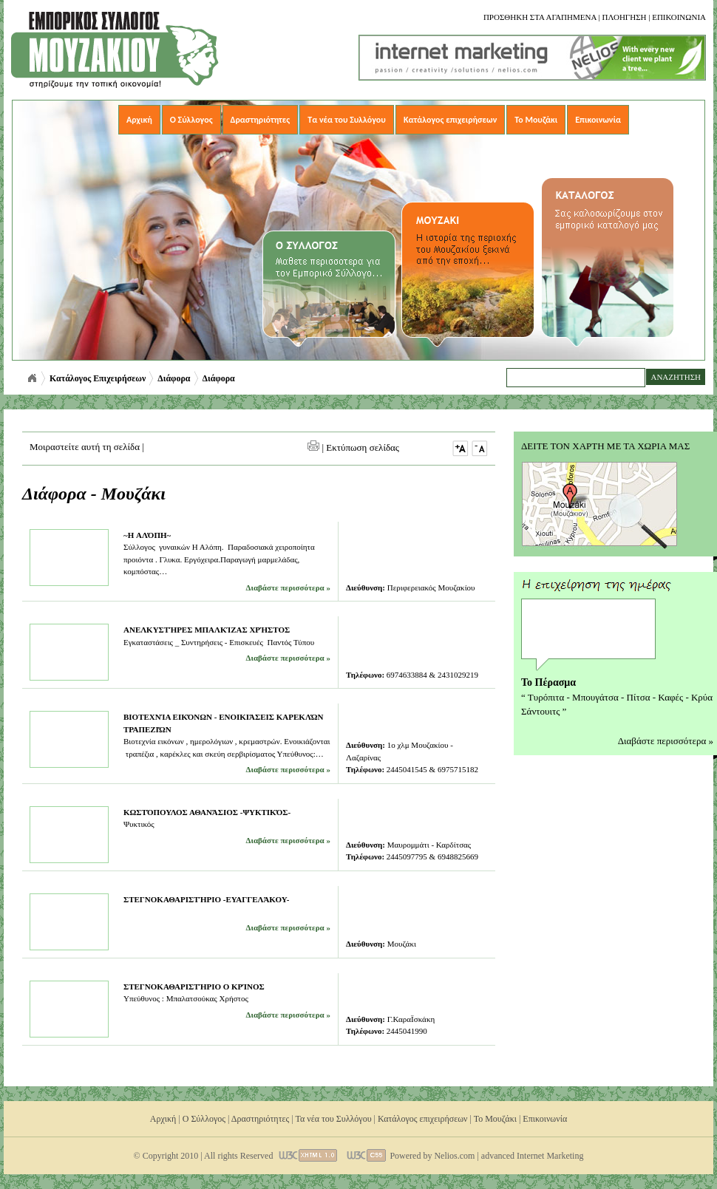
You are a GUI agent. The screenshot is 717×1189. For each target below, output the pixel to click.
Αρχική (139, 120)
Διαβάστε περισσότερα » (288, 587)
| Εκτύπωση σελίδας (353, 447)
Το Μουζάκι (535, 120)
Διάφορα (173, 378)
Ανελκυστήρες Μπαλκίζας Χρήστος (206, 629)
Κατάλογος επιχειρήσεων (450, 120)
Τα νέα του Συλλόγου (346, 120)
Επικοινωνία (598, 120)
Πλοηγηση (624, 17)
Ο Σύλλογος (191, 120)
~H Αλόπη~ (147, 535)
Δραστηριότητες (260, 120)
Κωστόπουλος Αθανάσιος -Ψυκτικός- (206, 812)
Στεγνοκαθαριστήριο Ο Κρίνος (194, 986)
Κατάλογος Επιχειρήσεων (98, 378)
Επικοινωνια (679, 17)
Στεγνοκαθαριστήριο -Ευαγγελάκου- (206, 899)
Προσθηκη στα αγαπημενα (540, 17)
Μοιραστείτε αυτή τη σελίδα (85, 446)
